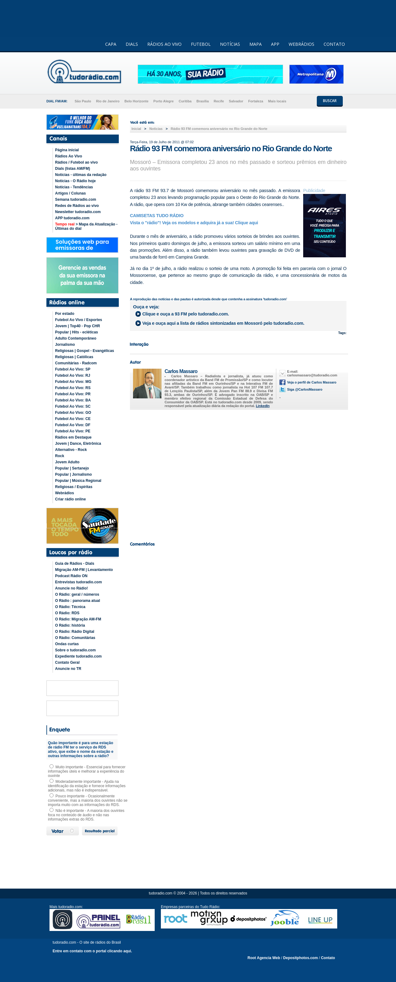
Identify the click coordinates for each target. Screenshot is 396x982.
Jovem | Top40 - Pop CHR (77, 326)
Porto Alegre (163, 101)
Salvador (236, 101)
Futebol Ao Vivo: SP (72, 369)
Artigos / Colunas (70, 193)
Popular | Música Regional (78, 480)
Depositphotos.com (300, 958)
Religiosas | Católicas (74, 357)
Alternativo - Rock (71, 450)
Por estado (64, 313)
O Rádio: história (70, 625)
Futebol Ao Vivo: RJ (72, 375)
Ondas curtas (67, 644)
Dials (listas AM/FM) (72, 168)
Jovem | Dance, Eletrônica (78, 443)
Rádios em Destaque (73, 437)
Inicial (136, 129)
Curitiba (185, 101)
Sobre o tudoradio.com (75, 650)
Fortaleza (255, 101)
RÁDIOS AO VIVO (164, 44)
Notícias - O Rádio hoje (75, 181)
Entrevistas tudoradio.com (78, 582)
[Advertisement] (238, 474)
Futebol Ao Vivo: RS (73, 388)
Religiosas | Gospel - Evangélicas (84, 351)
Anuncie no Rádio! (71, 588)
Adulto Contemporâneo (75, 338)
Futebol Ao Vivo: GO (73, 412)
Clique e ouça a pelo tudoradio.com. (185, 313)
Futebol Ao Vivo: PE (72, 431)
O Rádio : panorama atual (77, 600)
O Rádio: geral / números (77, 594)
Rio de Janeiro (107, 101)
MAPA (255, 44)
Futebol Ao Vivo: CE (73, 419)
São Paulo (83, 101)
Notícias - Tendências (74, 187)
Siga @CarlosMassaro (304, 389)
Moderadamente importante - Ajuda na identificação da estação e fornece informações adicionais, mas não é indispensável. (87, 785)
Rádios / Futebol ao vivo (76, 162)
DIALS (132, 44)
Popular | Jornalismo (73, 474)
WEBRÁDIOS (301, 44)
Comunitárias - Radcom (76, 363)
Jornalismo (65, 344)
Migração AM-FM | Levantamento (84, 570)
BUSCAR (330, 100)
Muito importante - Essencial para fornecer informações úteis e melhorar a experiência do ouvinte (86, 771)
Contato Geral (67, 662)
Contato (328, 958)
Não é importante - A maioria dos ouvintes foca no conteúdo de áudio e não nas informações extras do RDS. (86, 814)
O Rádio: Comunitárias (75, 638)
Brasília (202, 101)
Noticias (156, 129)
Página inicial (67, 150)
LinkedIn (262, 406)
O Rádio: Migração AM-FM (78, 619)
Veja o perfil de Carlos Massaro (311, 382)
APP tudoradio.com (72, 218)
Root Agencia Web (264, 958)
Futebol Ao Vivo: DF (72, 425)
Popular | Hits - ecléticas (76, 332)
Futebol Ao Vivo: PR (73, 394)
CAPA (110, 44)
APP (275, 44)
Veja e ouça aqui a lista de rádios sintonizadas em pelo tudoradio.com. (223, 323)
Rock (59, 456)
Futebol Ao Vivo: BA (73, 400)
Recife (219, 101)
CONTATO (334, 44)
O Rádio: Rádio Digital (74, 631)
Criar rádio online (70, 499)
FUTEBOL (201, 44)
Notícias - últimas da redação (80, 175)
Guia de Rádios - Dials (74, 563)
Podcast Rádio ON (71, 576)
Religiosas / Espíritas (74, 487)
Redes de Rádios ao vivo (77, 206)
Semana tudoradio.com (75, 199)
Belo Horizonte (136, 101)
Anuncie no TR (68, 669)
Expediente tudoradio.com (78, 656)
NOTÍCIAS (230, 44)
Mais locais (277, 101)
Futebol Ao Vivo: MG (73, 382)
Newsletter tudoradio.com (78, 212)
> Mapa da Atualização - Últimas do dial (86, 226)
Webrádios (64, 493)
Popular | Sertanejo (72, 468)
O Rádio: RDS (67, 613)
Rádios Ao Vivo (68, 156)
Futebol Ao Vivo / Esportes (78, 320)
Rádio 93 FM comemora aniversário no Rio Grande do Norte (219, 129)
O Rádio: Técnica (70, 607)
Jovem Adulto (67, 462)
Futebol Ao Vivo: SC (73, 406)
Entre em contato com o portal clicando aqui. (92, 951)
